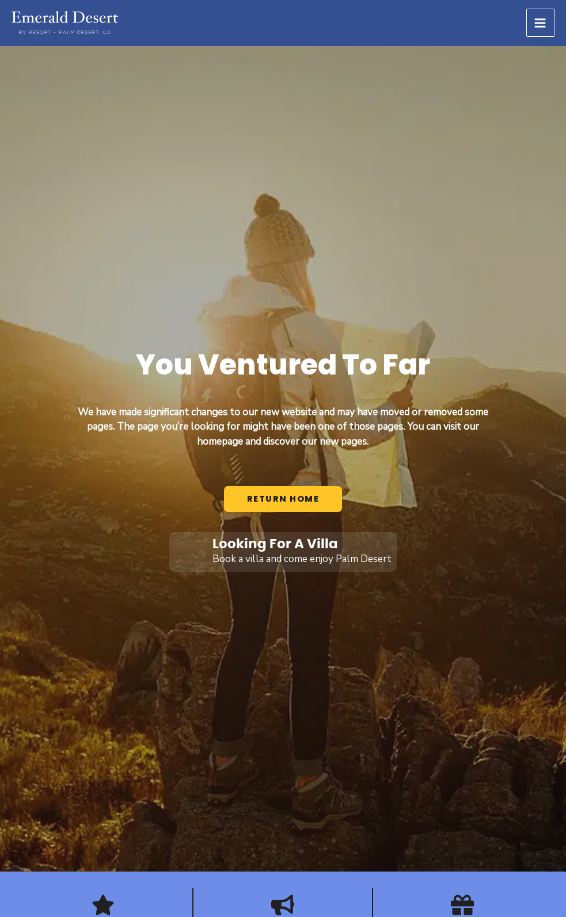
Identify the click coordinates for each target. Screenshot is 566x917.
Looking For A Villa (275, 544)
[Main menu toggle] (540, 23)
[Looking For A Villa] (189, 552)
